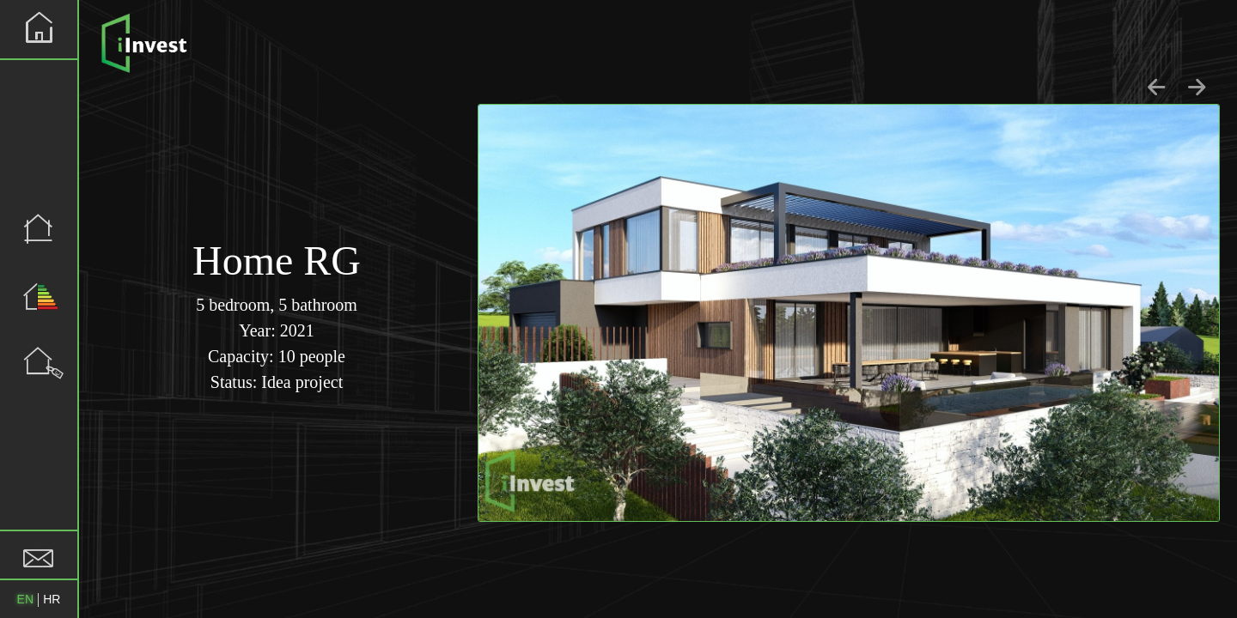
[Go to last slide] (1157, 87)
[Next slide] (1197, 87)
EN (25, 599)
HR (51, 599)
